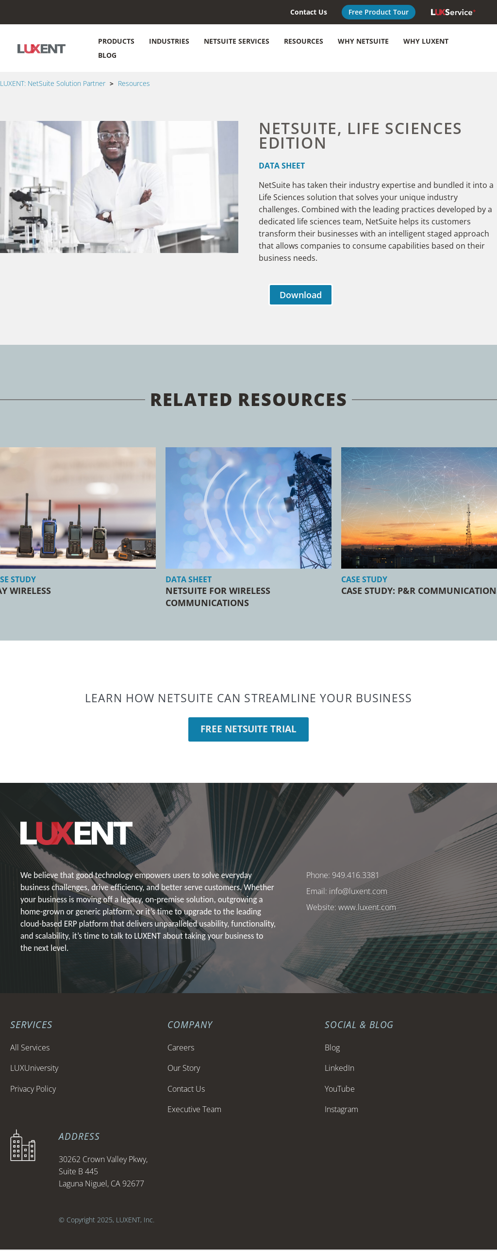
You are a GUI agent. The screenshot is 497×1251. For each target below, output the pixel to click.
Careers (180, 1048)
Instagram (341, 1110)
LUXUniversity (34, 1069)
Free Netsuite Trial (248, 730)
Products (116, 41)
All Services (30, 1048)
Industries (169, 41)
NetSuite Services (236, 41)
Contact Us (186, 1089)
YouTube (340, 1089)
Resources (303, 41)
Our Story (183, 1069)
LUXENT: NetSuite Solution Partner (52, 83)
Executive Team (194, 1110)
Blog (107, 55)
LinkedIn (339, 1069)
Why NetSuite (363, 41)
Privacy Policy (33, 1089)
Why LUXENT (425, 41)
